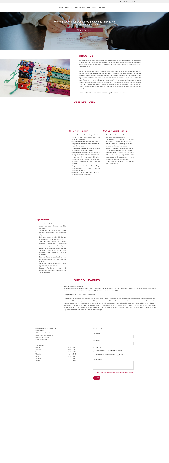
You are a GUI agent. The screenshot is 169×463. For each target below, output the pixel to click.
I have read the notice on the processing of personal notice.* (115, 372)
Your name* (96, 333)
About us (69, 7)
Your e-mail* (97, 340)
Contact (102, 7)
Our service (80, 7)
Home (61, 7)
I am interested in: (98, 348)
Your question (97, 359)
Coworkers (91, 7)
